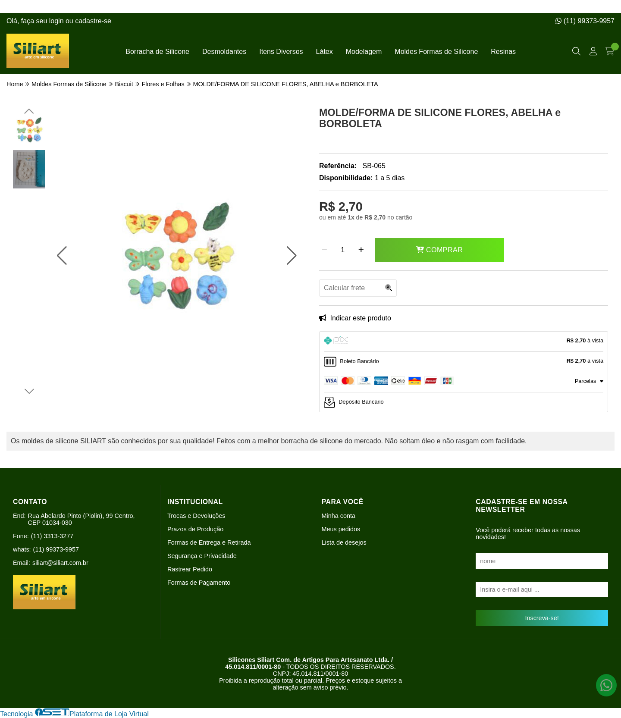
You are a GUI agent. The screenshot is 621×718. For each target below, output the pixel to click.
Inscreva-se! (541, 618)
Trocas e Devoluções (196, 515)
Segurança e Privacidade (202, 555)
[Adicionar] (361, 250)
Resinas (503, 51)
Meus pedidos (341, 529)
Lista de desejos (344, 542)
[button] (62, 255)
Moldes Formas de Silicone (436, 51)
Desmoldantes (224, 51)
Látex (324, 51)
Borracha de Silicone (157, 51)
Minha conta (338, 515)
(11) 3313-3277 (52, 536)
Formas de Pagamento (198, 582)
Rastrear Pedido (189, 569)
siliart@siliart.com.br (60, 562)
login (57, 21)
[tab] (463, 341)
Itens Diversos (281, 51)
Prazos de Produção (195, 529)
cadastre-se (93, 21)
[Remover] (324, 250)
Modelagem (364, 51)
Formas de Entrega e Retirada (209, 542)
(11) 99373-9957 (585, 21)
